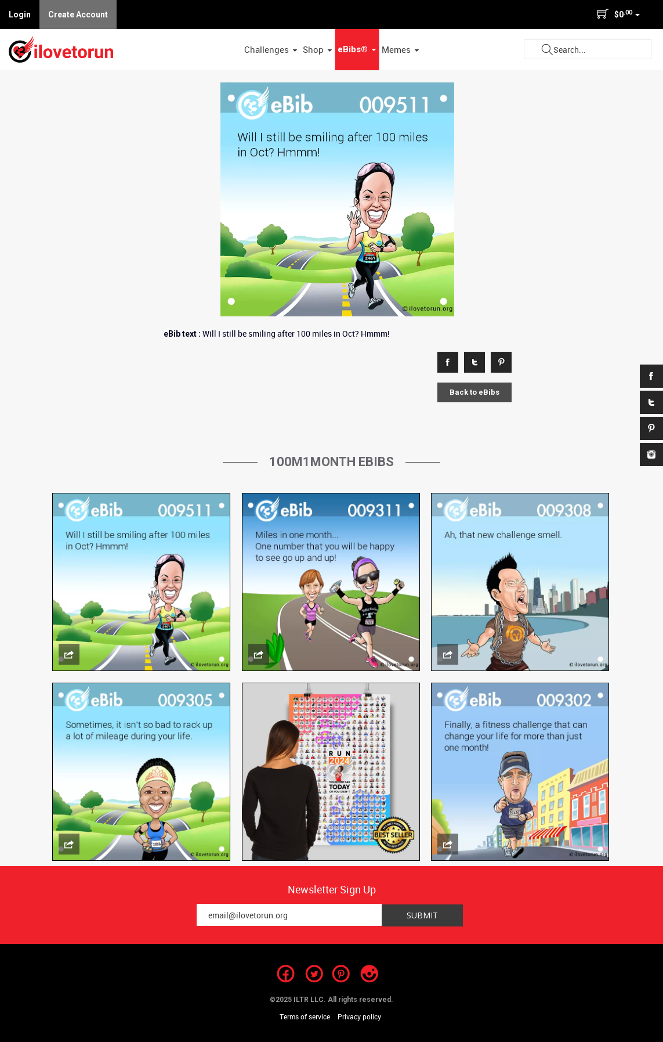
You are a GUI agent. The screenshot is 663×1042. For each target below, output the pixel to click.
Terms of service (305, 1016)
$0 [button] (618, 14)
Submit (547, 49)
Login (20, 14)
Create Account (78, 14)
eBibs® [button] (357, 49)
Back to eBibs (474, 392)
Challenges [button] (270, 49)
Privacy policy (359, 1016)
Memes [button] (400, 49)
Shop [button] (317, 49)
